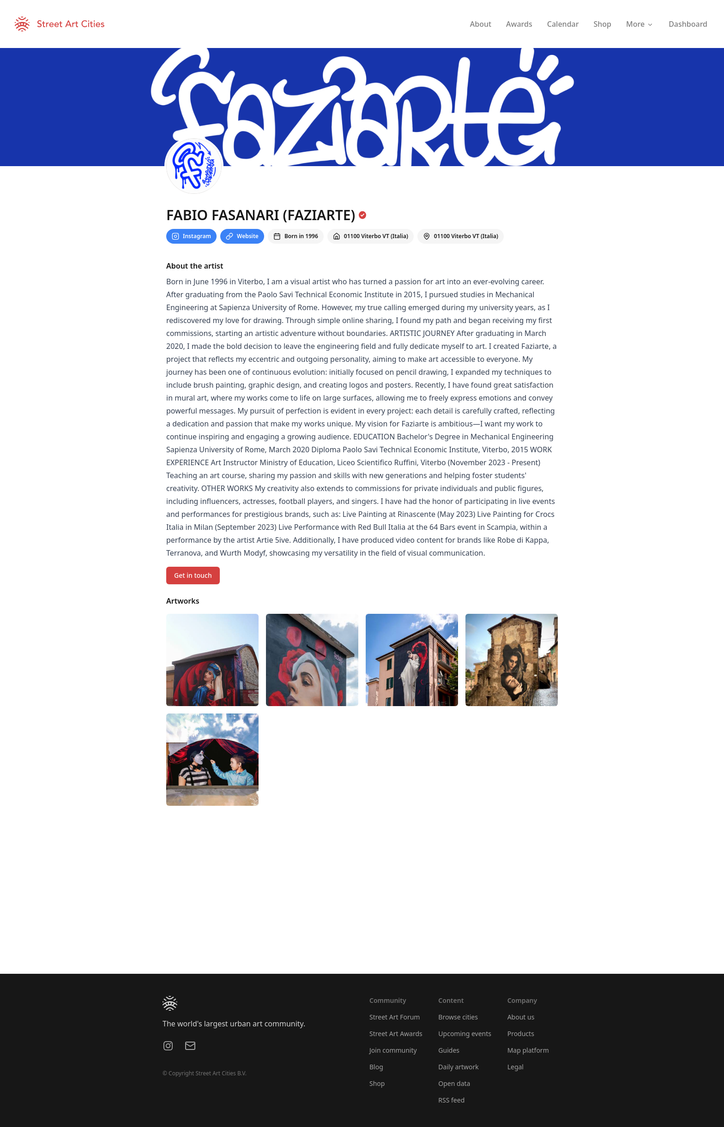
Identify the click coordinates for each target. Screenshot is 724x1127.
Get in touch (193, 575)
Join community (393, 1050)
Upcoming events (464, 1033)
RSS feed (451, 1100)
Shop (377, 1083)
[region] (362, 904)
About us (521, 1017)
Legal (515, 1066)
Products (520, 1033)
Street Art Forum (394, 1017)
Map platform (528, 1050)
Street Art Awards (395, 1033)
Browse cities (458, 1017)
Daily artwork (458, 1066)
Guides (448, 1050)
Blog (376, 1066)
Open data (454, 1083)
